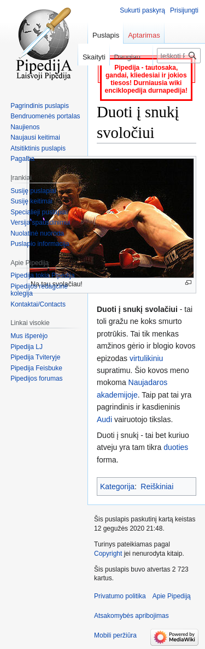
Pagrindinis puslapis (39, 106)
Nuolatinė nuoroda (37, 233)
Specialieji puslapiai (39, 212)
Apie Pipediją (172, 596)
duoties (175, 447)
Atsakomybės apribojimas (131, 616)
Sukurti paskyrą (142, 10)
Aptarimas (144, 35)
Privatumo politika (120, 596)
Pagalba (22, 159)
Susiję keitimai (31, 201)
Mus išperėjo (29, 336)
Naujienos (24, 127)
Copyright (108, 553)
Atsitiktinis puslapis (38, 148)
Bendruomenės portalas (45, 116)
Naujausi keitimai (35, 137)
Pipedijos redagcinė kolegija (39, 290)
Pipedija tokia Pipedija (42, 275)
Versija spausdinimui (40, 222)
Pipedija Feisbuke (36, 368)
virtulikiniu (146, 358)
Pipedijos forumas (36, 378)
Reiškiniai (156, 486)
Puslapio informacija (39, 244)
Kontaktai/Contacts (38, 304)
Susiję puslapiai (33, 191)
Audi (104, 419)
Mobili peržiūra (115, 635)
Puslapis (105, 35)
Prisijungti (184, 10)
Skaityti (88, 57)
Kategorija (117, 486)
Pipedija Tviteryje (35, 357)
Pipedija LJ (26, 347)
